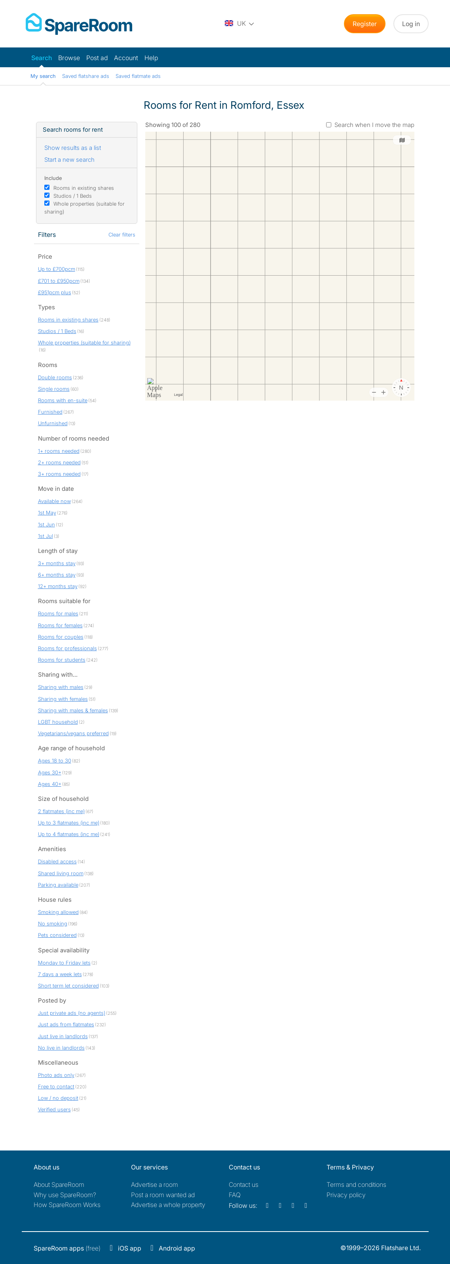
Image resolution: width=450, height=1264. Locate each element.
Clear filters (121, 234)
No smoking (52, 923)
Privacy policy (346, 1195)
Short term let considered (68, 985)
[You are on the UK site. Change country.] (240, 24)
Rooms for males (58, 613)
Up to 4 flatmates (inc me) (68, 834)
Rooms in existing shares (83, 188)
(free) (67, 1248)
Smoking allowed (58, 912)
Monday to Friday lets (64, 962)
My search (43, 76)
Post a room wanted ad (163, 1195)
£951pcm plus (54, 292)
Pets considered (57, 935)
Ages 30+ (49, 772)
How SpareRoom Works (67, 1205)
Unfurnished (53, 423)
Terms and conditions (356, 1184)
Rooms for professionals (67, 648)
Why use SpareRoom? (65, 1195)
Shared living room (61, 873)
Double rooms (55, 377)
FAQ (235, 1195)
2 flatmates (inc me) (61, 811)
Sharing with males (61, 687)
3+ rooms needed (59, 474)
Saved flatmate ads (138, 76)
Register (365, 24)
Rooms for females (60, 625)
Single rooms (54, 389)
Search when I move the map (374, 125)
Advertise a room (154, 1184)
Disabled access (57, 861)
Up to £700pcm (56, 269)
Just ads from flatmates (66, 1024)
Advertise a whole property (168, 1205)
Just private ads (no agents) (71, 1013)
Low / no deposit (58, 1098)
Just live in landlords (63, 1036)
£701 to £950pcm (59, 281)
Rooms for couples (61, 637)
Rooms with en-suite (62, 400)
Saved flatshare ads (85, 76)
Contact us (243, 1184)
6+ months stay (57, 574)
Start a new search (69, 159)
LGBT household (58, 722)
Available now (54, 501)
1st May (47, 512)
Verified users (54, 1109)
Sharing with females (63, 699)
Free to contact (56, 1086)
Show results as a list (72, 147)
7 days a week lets (60, 974)
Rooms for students (61, 660)
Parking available (58, 885)
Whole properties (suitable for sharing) (84, 342)
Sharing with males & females (73, 710)
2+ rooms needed (59, 462)
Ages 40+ (49, 784)
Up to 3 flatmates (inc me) (68, 822)
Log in (411, 24)
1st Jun (46, 524)
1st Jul (45, 536)
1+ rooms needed (59, 451)
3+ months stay (57, 563)
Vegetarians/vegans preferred (73, 733)
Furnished (50, 412)
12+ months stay (58, 586)
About (59, 1184)
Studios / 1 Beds (72, 196)
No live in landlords (61, 1048)
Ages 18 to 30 (54, 760)
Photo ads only (56, 1075)
